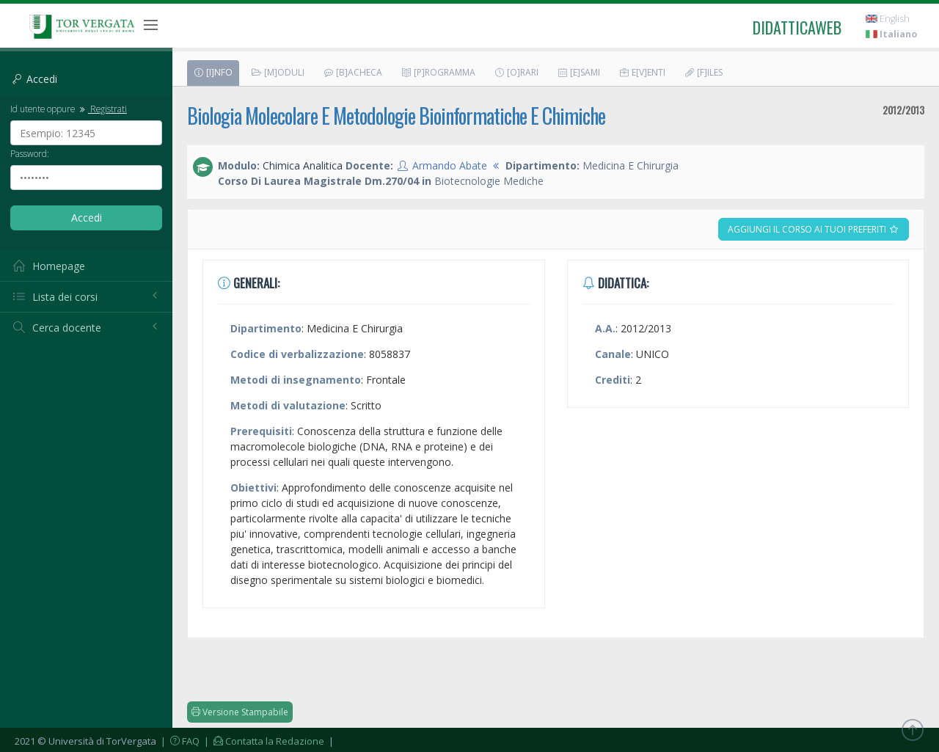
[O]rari (516, 72)
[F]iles (703, 72)
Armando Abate (449, 165)
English (888, 18)
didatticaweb (797, 27)
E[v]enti (641, 72)
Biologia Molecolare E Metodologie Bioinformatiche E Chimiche (396, 116)
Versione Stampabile (239, 712)
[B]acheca (352, 72)
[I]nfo (213, 72)
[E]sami (578, 72)
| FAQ (179, 741)
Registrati (102, 108)
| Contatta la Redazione (263, 741)
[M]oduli (277, 72)
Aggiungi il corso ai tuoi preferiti (813, 229)
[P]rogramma (438, 72)
